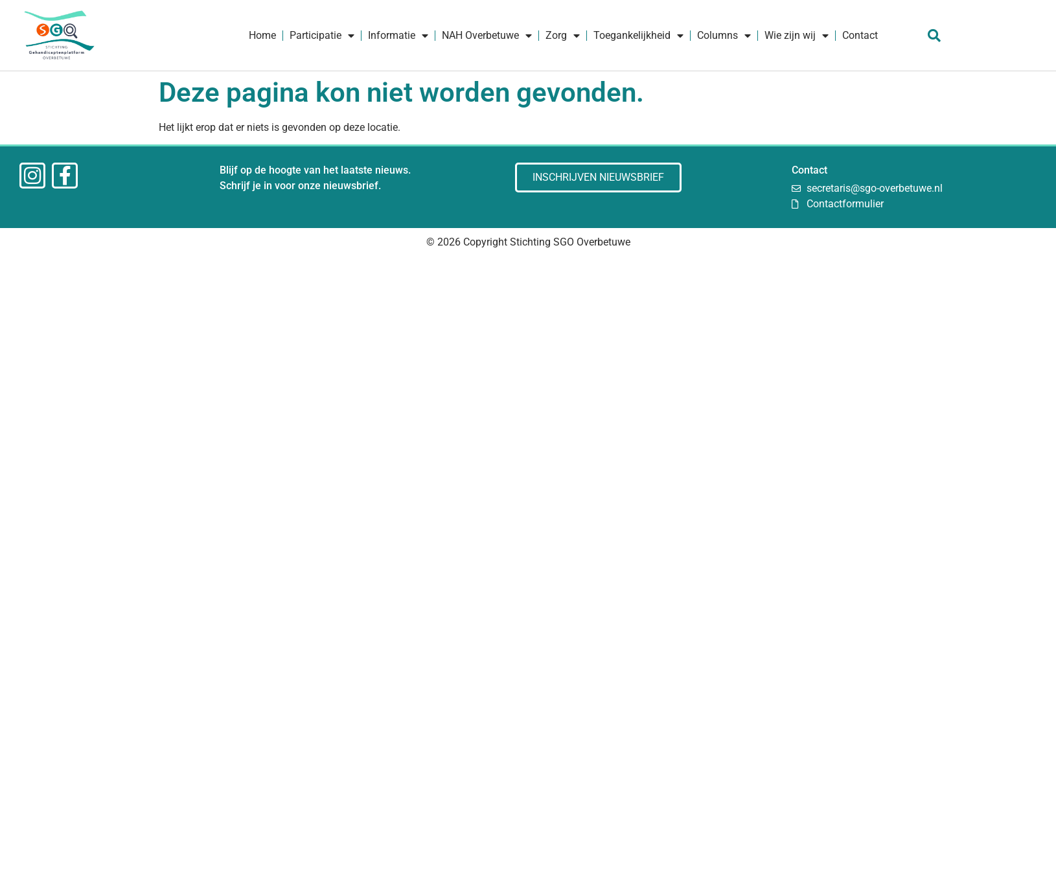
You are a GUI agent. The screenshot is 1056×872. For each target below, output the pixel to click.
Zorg (562, 35)
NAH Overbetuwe (487, 35)
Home (262, 35)
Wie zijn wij (796, 35)
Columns (724, 35)
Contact (860, 35)
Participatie (322, 35)
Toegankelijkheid (638, 35)
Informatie (398, 35)
